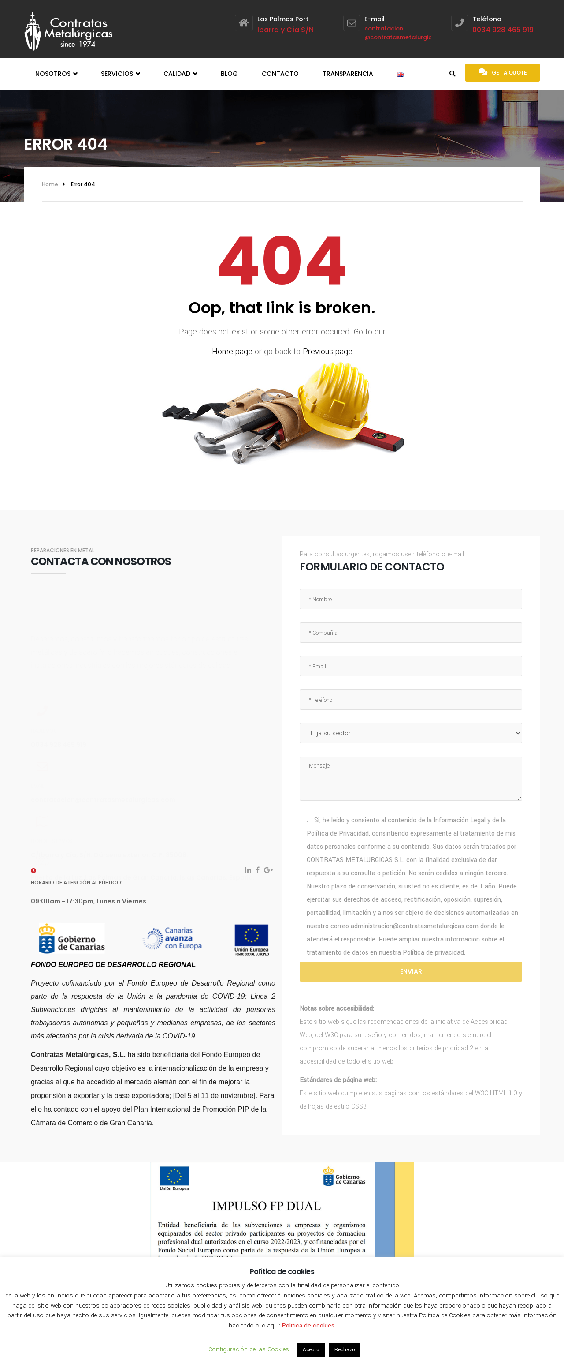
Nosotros (56, 74)
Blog (229, 73)
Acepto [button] (311, 1349)
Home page (232, 351)
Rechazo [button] (344, 1349)
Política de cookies (308, 1325)
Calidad (180, 74)
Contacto (280, 73)
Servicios (120, 74)
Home (50, 184)
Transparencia (348, 73)
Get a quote (503, 71)
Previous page (327, 351)
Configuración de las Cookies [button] (248, 1349)
